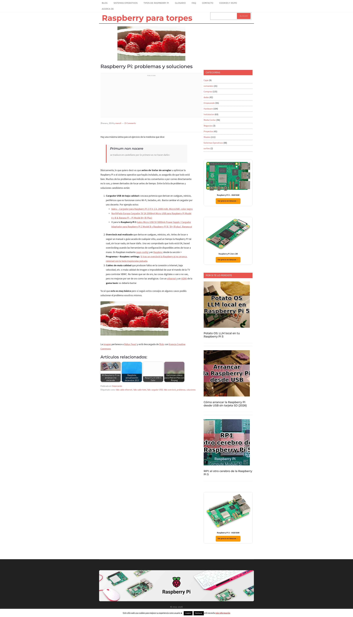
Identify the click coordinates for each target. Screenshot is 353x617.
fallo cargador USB (155, 389)
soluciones (191, 389)
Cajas (206, 80)
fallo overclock (170, 389)
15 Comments (130, 123)
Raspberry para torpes (147, 18)
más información (222, 613)
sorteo (207, 148)
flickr (161, 344)
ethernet (171, 278)
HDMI (184, 278)
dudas (206, 97)
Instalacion (209, 114)
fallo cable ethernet (124, 389)
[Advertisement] (151, 97)
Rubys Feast (130, 344)
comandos (208, 86)
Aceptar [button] (188, 613)
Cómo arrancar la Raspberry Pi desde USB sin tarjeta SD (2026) (225, 404)
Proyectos (208, 131)
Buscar (244, 16)
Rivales (207, 137)
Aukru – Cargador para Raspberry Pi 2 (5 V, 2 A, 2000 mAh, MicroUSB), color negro (152, 209)
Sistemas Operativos (213, 142)
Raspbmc (158, 252)
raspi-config (142, 252)
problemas (181, 389)
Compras (208, 91)
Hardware (208, 108)
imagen (107, 344)
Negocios (208, 125)
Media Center (210, 120)
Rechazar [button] (198, 613)
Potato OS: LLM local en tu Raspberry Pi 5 (222, 335)
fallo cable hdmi (139, 389)
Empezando (117, 386)
